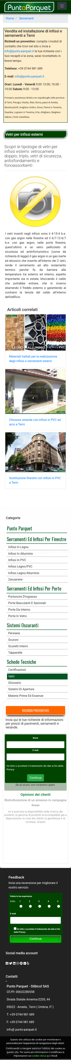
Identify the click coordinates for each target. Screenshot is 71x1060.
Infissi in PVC (17, 560)
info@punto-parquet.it (19, 51)
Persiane (14, 633)
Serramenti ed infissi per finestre (36, 538)
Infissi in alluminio (20, 553)
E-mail (35, 750)
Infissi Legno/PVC (20, 566)
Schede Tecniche (21, 661)
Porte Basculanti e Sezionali (27, 603)
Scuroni (13, 640)
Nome (35, 738)
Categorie (13, 518)
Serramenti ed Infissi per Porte (34, 588)
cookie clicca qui (40, 1055)
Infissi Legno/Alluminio (23, 573)
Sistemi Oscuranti (22, 625)
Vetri (11, 676)
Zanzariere (15, 579)
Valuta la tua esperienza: (21, 896)
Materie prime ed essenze (25, 696)
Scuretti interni (18, 646)
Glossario (14, 683)
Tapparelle (15, 652)
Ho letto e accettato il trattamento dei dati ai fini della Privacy (37, 930)
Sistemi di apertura (21, 689)
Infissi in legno (18, 547)
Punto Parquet (19, 528)
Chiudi (54, 1055)
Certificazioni (17, 670)
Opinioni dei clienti (35, 794)
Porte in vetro (17, 616)
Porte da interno (19, 609)
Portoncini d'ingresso (22, 596)
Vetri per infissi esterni (24, 134)
